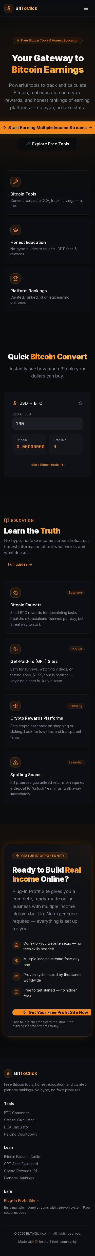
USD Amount (21, 414)
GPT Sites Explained (21, 1164)
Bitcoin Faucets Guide (22, 1156)
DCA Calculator (16, 1127)
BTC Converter (16, 1113)
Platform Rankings (19, 1178)
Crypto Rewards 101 (20, 1171)
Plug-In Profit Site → (22, 1200)
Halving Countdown (20, 1134)
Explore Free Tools (47, 143)
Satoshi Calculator (19, 1120)
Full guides (20, 564)
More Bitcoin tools (47, 465)
